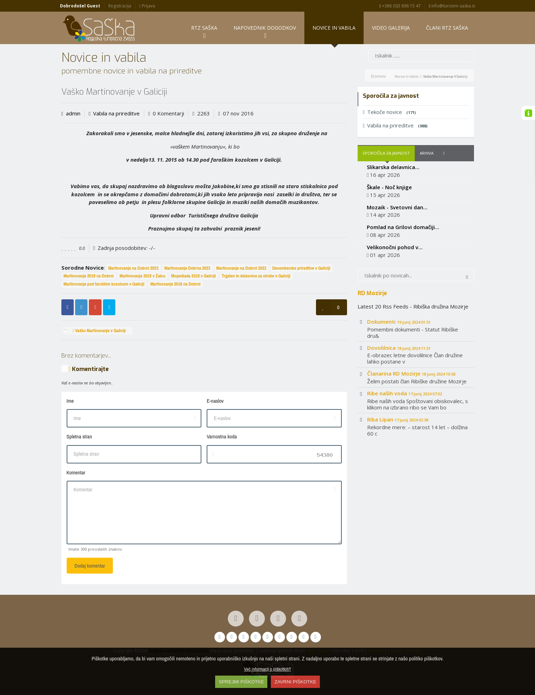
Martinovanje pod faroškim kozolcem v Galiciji (104, 284)
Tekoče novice (389, 112)
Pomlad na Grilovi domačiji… (403, 227)
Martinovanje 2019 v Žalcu (142, 276)
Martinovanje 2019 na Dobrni (88, 276)
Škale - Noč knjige (389, 187)
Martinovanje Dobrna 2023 (187, 268)
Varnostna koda (222, 437)
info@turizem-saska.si (452, 6)
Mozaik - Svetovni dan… (397, 207)
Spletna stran (79, 437)
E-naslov (215, 401)
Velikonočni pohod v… (394, 247)
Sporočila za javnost (386, 153)
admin (73, 113)
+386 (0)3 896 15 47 (400, 6)
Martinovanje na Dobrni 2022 (241, 268)
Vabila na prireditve (116, 113)
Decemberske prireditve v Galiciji (301, 268)
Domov (378, 76)
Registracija (119, 6)
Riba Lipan (397, 419)
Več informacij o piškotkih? (267, 669)
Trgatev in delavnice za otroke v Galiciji (256, 276)
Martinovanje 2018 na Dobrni (175, 284)
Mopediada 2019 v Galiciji (193, 276)
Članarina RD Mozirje (411, 373)
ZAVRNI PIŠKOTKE (295, 681)
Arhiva (426, 153)
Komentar (76, 472)
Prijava (147, 6)
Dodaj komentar (89, 565)
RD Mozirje (372, 293)
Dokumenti (399, 321)
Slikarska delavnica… (393, 167)
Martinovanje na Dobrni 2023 (133, 268)
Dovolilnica (399, 347)
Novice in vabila (407, 76)
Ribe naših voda (404, 393)
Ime (70, 401)
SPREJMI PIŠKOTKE (241, 681)
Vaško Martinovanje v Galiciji (99, 331)
